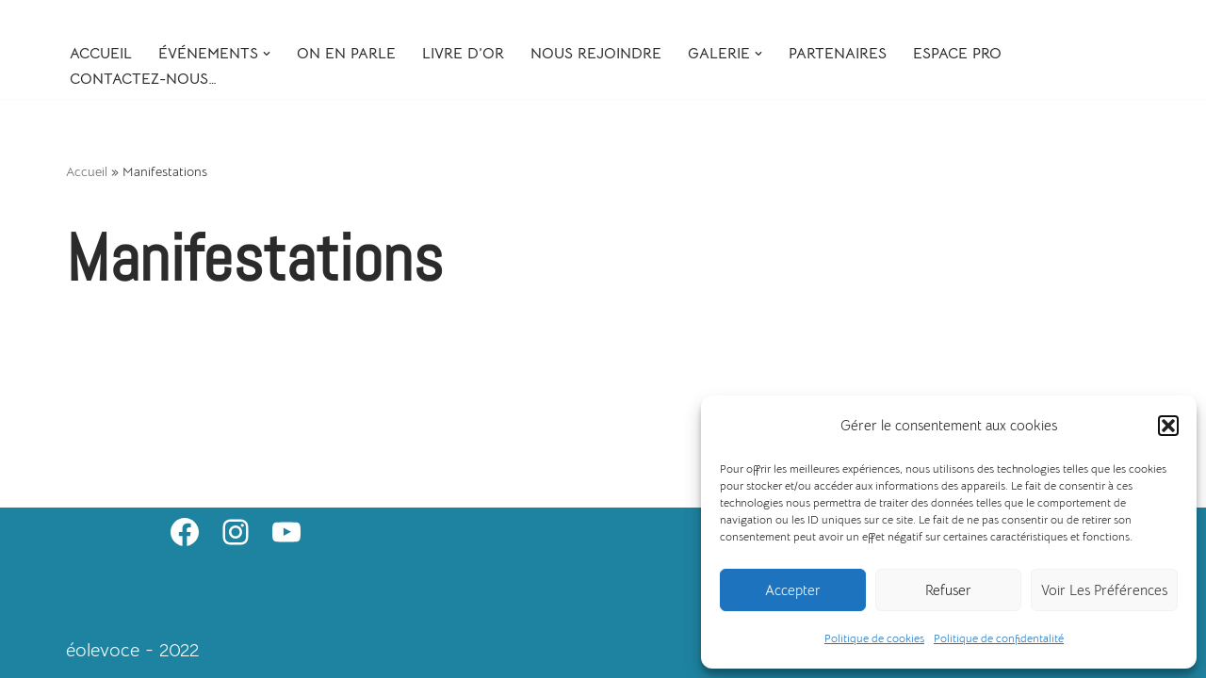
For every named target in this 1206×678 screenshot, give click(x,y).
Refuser (948, 590)
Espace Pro (957, 53)
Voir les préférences (1104, 590)
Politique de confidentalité (999, 638)
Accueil (101, 53)
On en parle (346, 53)
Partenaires (838, 53)
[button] (1168, 425)
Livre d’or (463, 53)
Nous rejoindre (595, 53)
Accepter (793, 590)
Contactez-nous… (143, 79)
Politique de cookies (874, 638)
